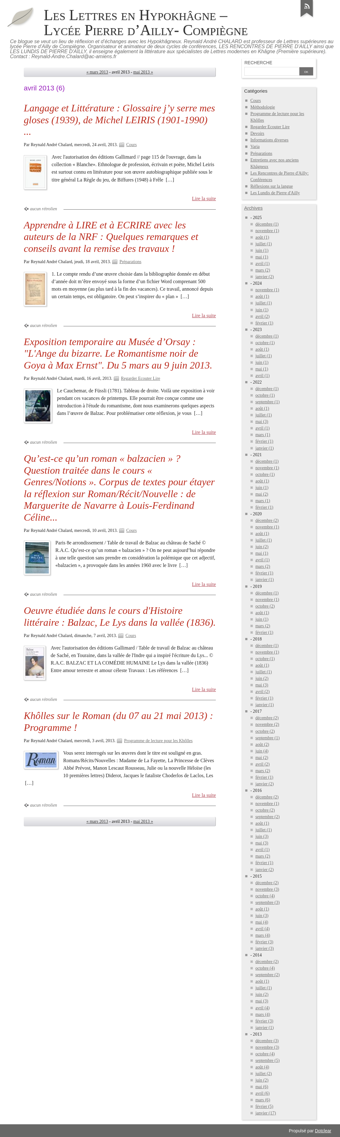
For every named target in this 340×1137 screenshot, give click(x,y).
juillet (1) (263, 244)
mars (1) (262, 434)
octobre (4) (265, 896)
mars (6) (262, 1100)
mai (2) (261, 494)
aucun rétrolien (43, 208)
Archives (253, 208)
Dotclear (323, 1130)
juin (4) (261, 751)
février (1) (264, 323)
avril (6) (262, 1093)
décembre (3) (266, 1040)
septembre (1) (267, 402)
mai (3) (261, 421)
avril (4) (262, 928)
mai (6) (261, 1086)
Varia (255, 146)
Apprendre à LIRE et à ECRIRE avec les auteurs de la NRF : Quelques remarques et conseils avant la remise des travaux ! (111, 236)
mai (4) (261, 922)
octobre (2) (265, 606)
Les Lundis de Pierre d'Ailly (275, 193)
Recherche (258, 62)
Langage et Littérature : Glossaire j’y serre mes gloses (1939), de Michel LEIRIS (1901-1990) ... (119, 119)
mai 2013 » (143, 72)
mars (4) (262, 935)
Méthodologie (262, 107)
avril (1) (262, 263)
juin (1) (261, 250)
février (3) (264, 942)
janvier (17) (265, 1113)
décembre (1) (266, 224)
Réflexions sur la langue (271, 186)
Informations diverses (269, 140)
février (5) (264, 1106)
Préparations (130, 261)
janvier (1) (264, 448)
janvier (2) (264, 276)
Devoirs (257, 133)
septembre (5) (267, 1060)
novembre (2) (267, 724)
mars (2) (262, 270)
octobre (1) (265, 342)
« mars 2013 (97, 72)
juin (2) (261, 546)
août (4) (262, 1067)
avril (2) (262, 316)
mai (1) (261, 257)
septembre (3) (267, 902)
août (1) (262, 237)
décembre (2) (266, 520)
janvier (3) (264, 948)
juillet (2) (263, 1073)
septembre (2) (267, 816)
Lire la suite (204, 198)
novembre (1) (267, 230)
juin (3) (261, 836)
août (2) (262, 744)
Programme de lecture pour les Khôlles (158, 740)
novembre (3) (267, 889)
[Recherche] (272, 72)
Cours (131, 144)
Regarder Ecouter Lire (140, 378)
